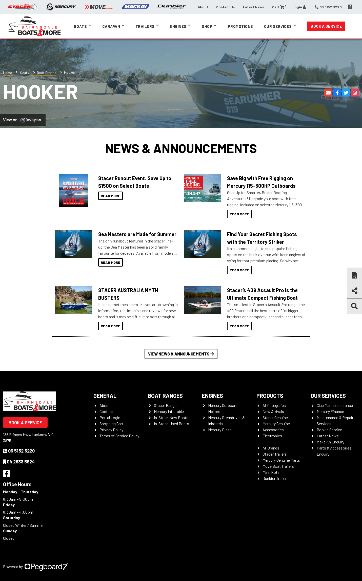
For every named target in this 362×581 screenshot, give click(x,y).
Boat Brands (46, 72)
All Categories (274, 405)
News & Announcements (181, 148)
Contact (106, 411)
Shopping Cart (111, 423)
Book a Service (326, 26)
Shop (207, 26)
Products (269, 395)
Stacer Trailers (275, 454)
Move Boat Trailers (278, 466)
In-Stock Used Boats (171, 423)
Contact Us (225, 7)
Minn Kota (271, 472)
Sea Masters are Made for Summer (137, 234)
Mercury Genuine (276, 423)
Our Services (278, 26)
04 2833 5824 (19, 461)
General (104, 395)
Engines (178, 26)
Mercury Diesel (220, 429)
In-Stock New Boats (171, 417)
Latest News (253, 7)
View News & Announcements (181, 353)
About (203, 7)
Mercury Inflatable (169, 411)
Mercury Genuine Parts (281, 460)
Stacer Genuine (275, 417)
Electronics (272, 435)
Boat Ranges (165, 395)
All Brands (271, 447)
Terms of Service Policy (119, 435)
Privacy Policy (111, 429)
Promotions (240, 26)
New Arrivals (273, 411)
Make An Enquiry (330, 441)
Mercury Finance (330, 411)
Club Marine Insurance (335, 405)
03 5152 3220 (19, 451)
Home (7, 72)
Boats (80, 26)
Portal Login (109, 417)
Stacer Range (165, 405)
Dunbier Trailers (276, 478)
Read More (110, 196)
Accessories (273, 429)
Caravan (111, 26)
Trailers (145, 26)
